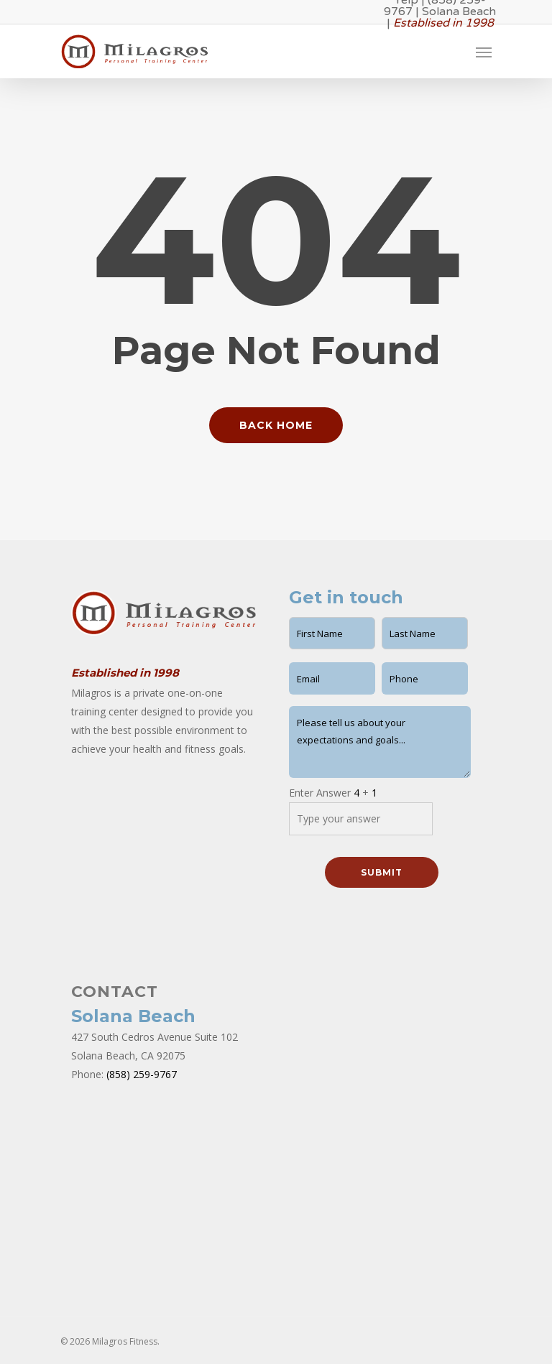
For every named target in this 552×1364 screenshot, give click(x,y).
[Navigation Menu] (484, 52)
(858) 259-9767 (141, 1074)
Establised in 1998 (443, 23)
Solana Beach (459, 11)
